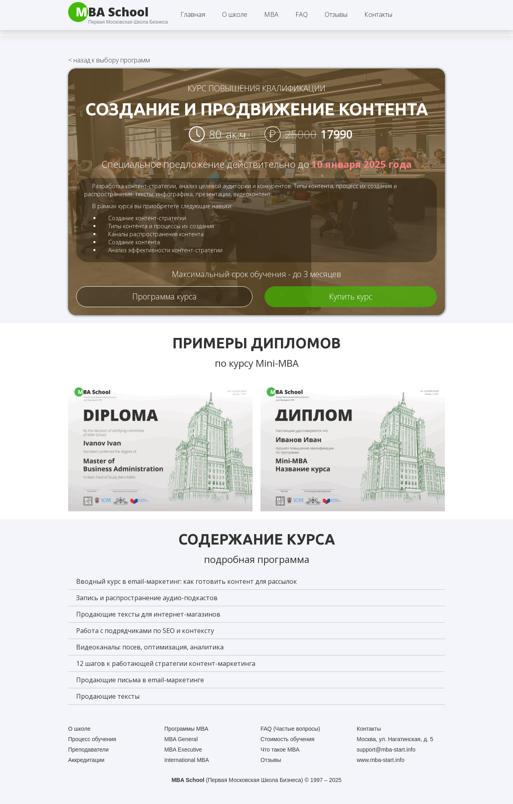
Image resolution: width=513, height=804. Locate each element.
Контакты (378, 14)
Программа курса (164, 296)
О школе (79, 729)
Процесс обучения (92, 739)
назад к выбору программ (109, 60)
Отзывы (336, 14)
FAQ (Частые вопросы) (290, 729)
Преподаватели (88, 749)
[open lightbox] (160, 446)
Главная (192, 14)
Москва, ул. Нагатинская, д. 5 (395, 739)
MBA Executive (183, 749)
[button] (234, 14)
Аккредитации (86, 760)
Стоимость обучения (288, 739)
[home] (108, 12)
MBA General (181, 739)
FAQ (301, 14)
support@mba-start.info (386, 749)
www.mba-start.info (380, 760)
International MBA (186, 760)
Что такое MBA (280, 749)
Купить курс (350, 296)
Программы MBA (186, 729)
